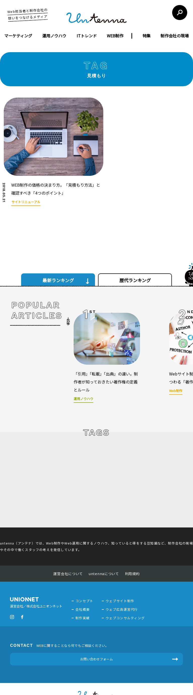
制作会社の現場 (175, 36)
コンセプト (84, 582)
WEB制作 (115, 36)
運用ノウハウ (54, 36)
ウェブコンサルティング (125, 599)
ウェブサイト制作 (120, 582)
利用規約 (132, 555)
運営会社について (68, 555)
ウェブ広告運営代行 (122, 590)
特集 (146, 36)
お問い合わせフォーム (96, 640)
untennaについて (104, 555)
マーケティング (18, 36)
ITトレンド (87, 36)
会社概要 (82, 590)
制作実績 (82, 599)
